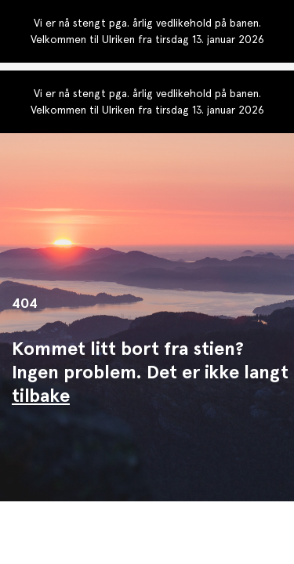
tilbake (41, 395)
